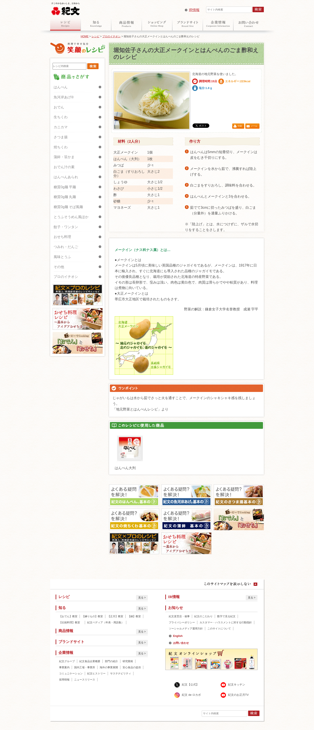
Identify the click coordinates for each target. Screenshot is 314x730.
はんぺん (61, 87)
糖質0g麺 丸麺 (65, 197)
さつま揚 (61, 137)
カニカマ (61, 127)
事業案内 (64, 667)
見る (140, 597)
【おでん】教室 (68, 616)
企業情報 (218, 24)
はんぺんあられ (66, 177)
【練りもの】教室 (92, 616)
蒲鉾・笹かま (64, 157)
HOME (85, 36)
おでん (59, 107)
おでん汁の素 (64, 167)
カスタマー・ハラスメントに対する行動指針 (226, 622)
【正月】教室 (115, 616)
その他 (59, 267)
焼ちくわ (61, 147)
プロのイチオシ (111, 36)
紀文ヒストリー (96, 673)
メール (254, 126)
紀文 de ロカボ (191, 695)
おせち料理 (62, 237)
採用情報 (64, 679)
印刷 (240, 126)
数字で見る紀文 (226, 616)
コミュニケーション (71, 673)
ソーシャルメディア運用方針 (186, 628)
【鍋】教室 (134, 616)
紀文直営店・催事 (179, 616)
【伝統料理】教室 (71, 622)
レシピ (65, 24)
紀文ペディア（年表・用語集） (105, 622)
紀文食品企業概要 (89, 661)
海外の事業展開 (109, 667)
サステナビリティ (120, 673)
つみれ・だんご (66, 247)
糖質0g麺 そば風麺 (68, 207)
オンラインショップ (157, 24)
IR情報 (194, 10)
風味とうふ (62, 257)
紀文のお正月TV (238, 695)
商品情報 (126, 24)
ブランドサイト (187, 24)
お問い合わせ (248, 24)
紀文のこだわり (203, 616)
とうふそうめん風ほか (71, 217)
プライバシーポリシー (182, 622)
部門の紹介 (111, 661)
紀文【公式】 (190, 684)
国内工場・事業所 (84, 667)
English (178, 636)
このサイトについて (219, 628)
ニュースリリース (84, 679)
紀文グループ (67, 661)
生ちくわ (61, 117)
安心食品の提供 (132, 667)
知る (96, 24)
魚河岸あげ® (64, 97)
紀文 (65, 8)
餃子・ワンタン (66, 227)
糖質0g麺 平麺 (65, 187)
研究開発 (128, 661)
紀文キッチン (236, 684)
